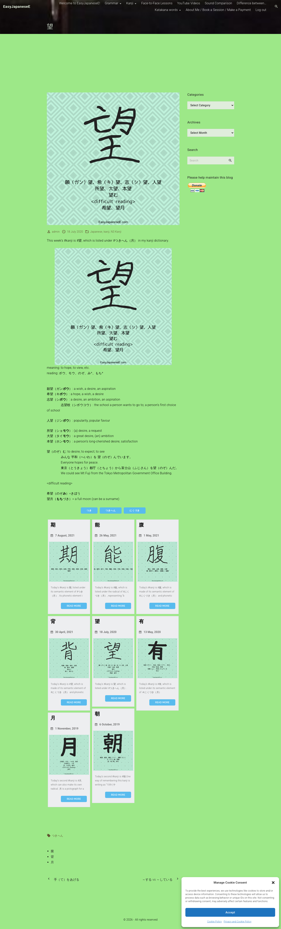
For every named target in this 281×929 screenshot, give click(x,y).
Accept (230, 912)
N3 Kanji (116, 231)
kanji (106, 231)
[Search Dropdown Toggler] (276, 7)
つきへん (57, 835)
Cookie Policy (214, 921)
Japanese (96, 231)
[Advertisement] (140, 63)
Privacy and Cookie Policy (237, 921)
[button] (273, 883)
